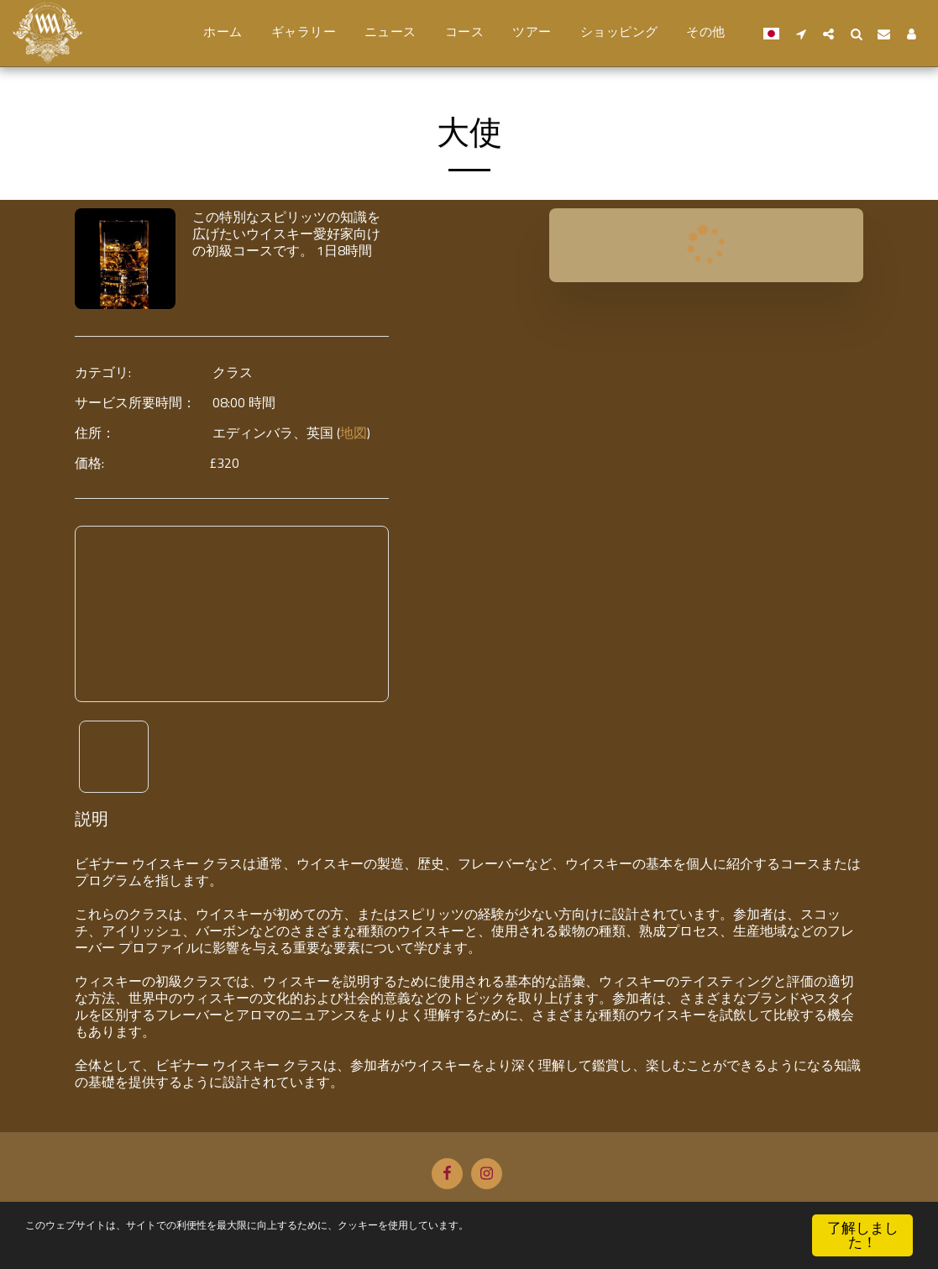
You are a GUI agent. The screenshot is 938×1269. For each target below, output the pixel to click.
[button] (801, 33)
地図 (353, 432)
